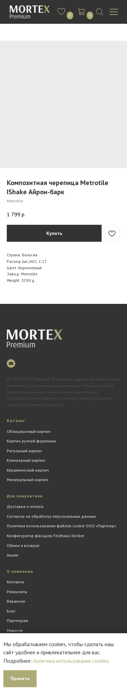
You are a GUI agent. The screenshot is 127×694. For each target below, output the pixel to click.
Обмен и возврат (23, 545)
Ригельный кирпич (24, 450)
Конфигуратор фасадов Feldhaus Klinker (45, 535)
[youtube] (11, 363)
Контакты (15, 581)
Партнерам (17, 620)
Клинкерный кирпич (26, 460)
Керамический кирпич (28, 470)
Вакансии (16, 601)
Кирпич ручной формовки (31, 440)
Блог (11, 611)
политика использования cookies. (71, 660)
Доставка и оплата (25, 506)
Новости (15, 630)
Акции (12, 555)
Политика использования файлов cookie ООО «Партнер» (61, 525)
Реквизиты (17, 591)
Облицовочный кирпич (28, 431)
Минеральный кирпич (27, 479)
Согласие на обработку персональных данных (51, 516)
